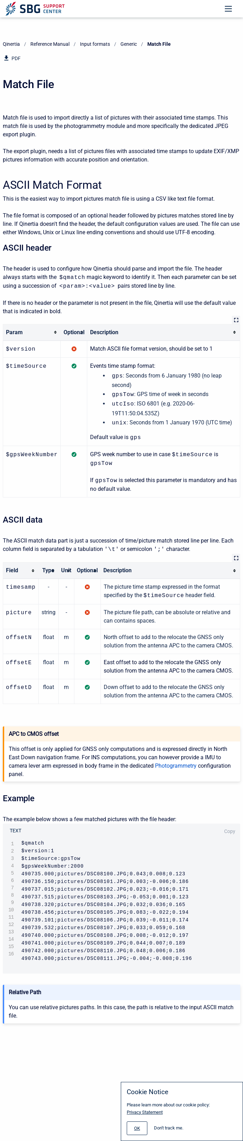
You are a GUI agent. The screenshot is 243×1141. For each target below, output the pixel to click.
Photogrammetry (176, 763)
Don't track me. (168, 1128)
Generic (128, 44)
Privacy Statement (145, 1112)
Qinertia (11, 44)
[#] (137, 1128)
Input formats (95, 44)
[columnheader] (32, 332)
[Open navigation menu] (228, 9)
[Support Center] (35, 9)
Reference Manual (49, 44)
